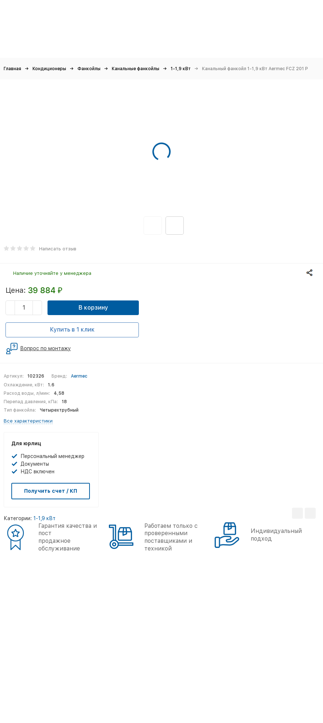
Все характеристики (28, 421)
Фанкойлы (88, 68)
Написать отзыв (57, 248)
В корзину (93, 307)
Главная (12, 68)
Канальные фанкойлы (135, 68)
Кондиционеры (49, 68)
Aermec (79, 376)
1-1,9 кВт (181, 68)
